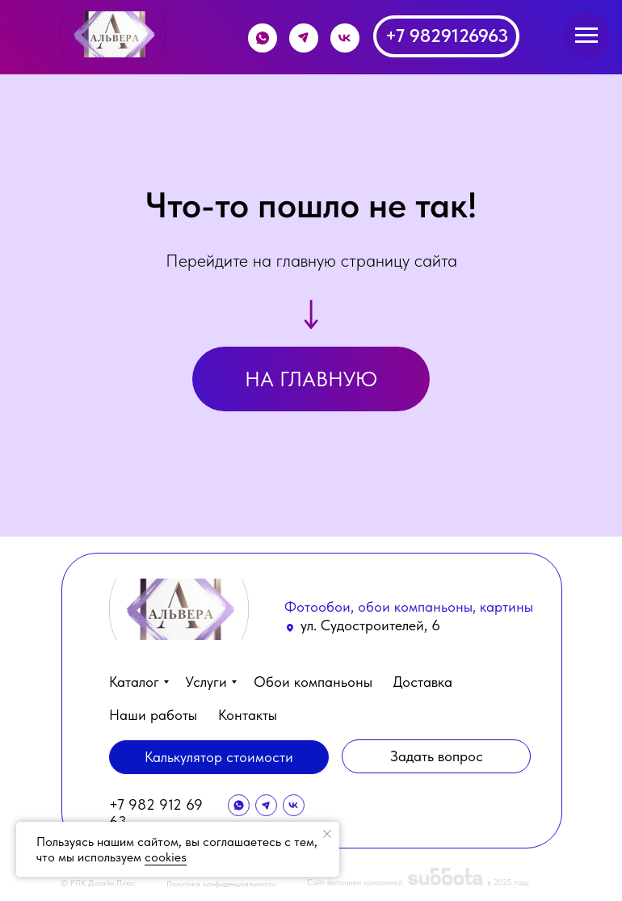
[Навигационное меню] (586, 35)
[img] (113, 34)
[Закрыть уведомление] (327, 834)
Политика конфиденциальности (220, 883)
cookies (166, 857)
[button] (436, 756)
